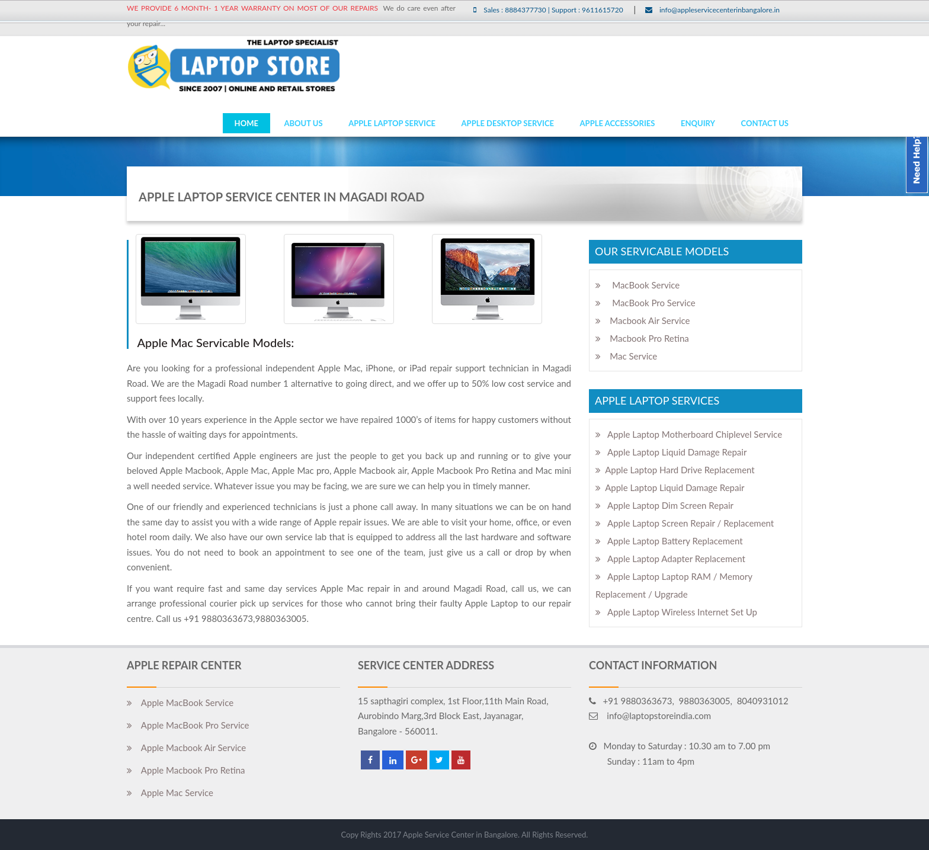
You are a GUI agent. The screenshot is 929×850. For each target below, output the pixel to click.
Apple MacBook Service (180, 702)
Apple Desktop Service (508, 123)
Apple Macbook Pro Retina (186, 770)
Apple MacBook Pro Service (188, 725)
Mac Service (626, 356)
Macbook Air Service (642, 320)
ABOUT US (303, 123)
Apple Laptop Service (391, 123)
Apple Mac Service (170, 792)
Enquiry (698, 123)
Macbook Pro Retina (642, 338)
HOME (246, 123)
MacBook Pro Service (645, 302)
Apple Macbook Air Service (186, 747)
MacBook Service (637, 285)
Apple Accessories (617, 123)
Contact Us (765, 123)
